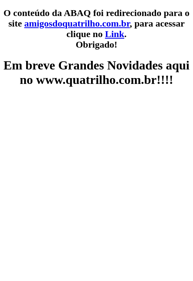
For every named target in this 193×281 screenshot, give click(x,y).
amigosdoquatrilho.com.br (77, 23)
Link (114, 34)
